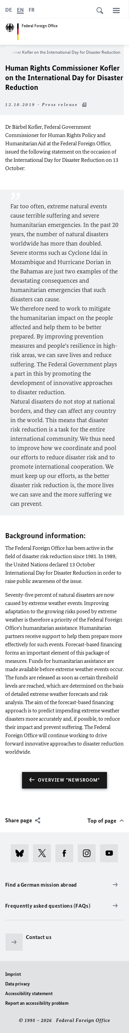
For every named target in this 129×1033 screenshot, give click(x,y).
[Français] (32, 10)
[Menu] (116, 10)
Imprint (13, 974)
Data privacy (17, 984)
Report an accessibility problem (36, 1003)
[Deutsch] (8, 10)
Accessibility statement (29, 994)
